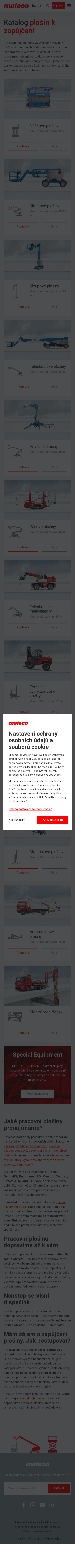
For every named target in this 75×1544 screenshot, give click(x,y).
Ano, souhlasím (53, 820)
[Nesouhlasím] (17, 820)
